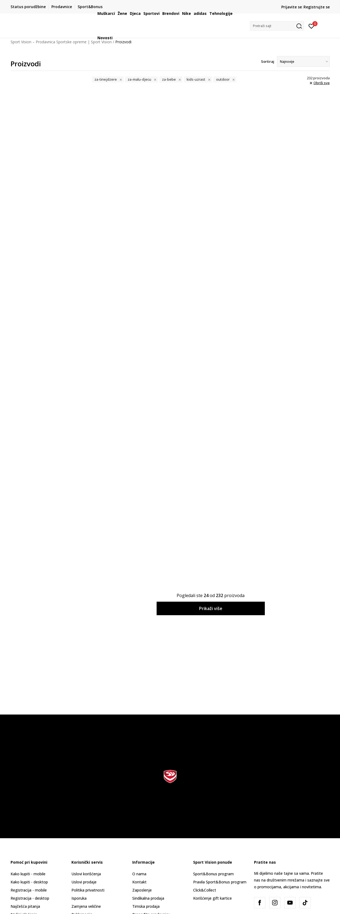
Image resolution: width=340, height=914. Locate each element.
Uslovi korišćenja (86, 873)
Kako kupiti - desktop (29, 881)
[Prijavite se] (311, 26)
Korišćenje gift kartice (212, 898)
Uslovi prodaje (84, 881)
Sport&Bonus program (213, 873)
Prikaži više (210, 608)
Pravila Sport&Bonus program (219, 881)
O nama (139, 873)
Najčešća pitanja (25, 906)
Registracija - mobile (29, 890)
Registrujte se (316, 6)
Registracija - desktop (30, 898)
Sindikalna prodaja (148, 898)
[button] (277, 26)
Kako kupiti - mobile (28, 873)
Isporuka (79, 898)
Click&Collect (204, 890)
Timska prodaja (146, 906)
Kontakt (139, 881)
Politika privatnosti (87, 890)
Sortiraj (267, 61)
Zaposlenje (142, 890)
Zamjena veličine (86, 906)
